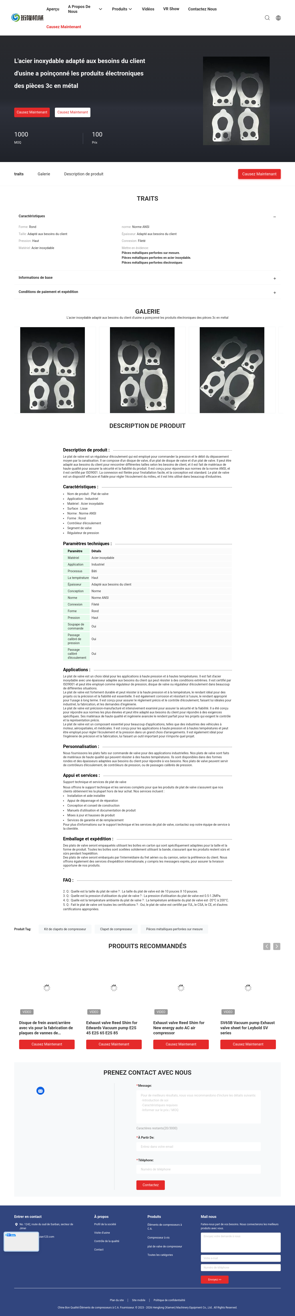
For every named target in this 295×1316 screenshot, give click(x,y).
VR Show (171, 8)
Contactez (151, 1185)
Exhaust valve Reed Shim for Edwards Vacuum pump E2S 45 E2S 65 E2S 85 (111, 1027)
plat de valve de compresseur (165, 1246)
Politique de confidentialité (169, 1300)
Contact (99, 1249)
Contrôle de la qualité (106, 1241)
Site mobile (139, 1300)
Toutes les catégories (160, 1255)
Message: (145, 1085)
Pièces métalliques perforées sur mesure (174, 929)
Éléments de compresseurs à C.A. (165, 1226)
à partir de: (146, 1137)
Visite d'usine (102, 1232)
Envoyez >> (214, 1279)
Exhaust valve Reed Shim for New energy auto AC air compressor (178, 1027)
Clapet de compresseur (116, 929)
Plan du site (117, 1300)
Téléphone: (146, 1160)
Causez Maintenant (32, 112)
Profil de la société (105, 1224)
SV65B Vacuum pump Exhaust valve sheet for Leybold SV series (247, 1027)
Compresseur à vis (158, 1237)
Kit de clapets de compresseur (65, 929)
